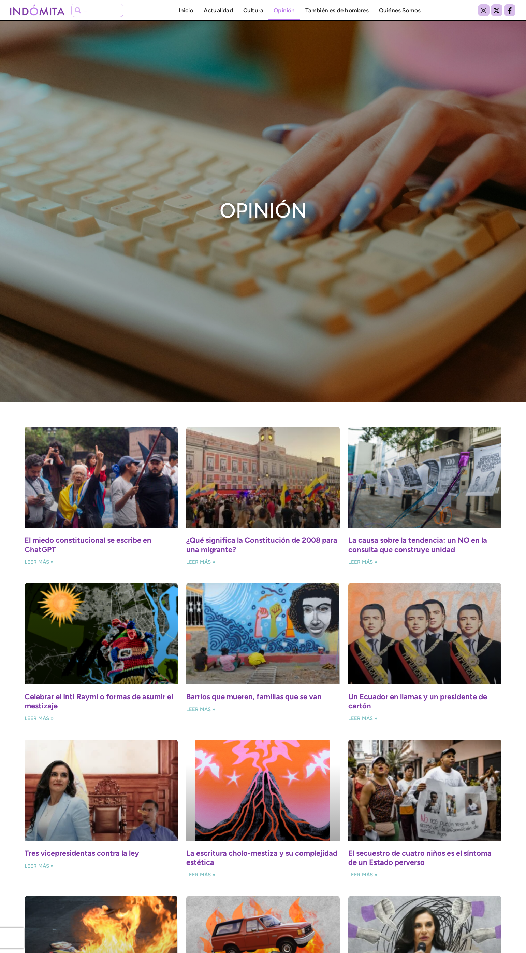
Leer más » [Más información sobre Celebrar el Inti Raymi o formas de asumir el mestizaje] (39, 718)
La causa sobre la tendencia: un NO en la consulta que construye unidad (417, 545)
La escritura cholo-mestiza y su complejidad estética (261, 857)
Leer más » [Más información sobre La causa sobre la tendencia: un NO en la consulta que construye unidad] (362, 562)
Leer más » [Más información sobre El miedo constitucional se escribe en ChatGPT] (39, 562)
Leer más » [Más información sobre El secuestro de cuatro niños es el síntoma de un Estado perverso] (362, 875)
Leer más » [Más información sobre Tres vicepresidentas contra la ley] (39, 866)
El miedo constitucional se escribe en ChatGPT (88, 545)
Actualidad (218, 10)
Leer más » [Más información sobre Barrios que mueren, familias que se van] (200, 709)
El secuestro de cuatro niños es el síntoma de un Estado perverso (420, 857)
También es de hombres (337, 10)
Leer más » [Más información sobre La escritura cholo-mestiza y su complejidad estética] (200, 875)
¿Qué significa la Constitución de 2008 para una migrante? (261, 545)
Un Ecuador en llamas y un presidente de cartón (417, 701)
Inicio (186, 10)
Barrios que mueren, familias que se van (254, 696)
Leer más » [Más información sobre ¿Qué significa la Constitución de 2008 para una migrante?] (200, 562)
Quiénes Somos (400, 10)
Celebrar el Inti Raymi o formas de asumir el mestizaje (99, 701)
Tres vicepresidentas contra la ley (82, 853)
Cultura (253, 10)
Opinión (284, 10)
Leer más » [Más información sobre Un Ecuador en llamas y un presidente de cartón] (362, 718)
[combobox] (97, 10)
